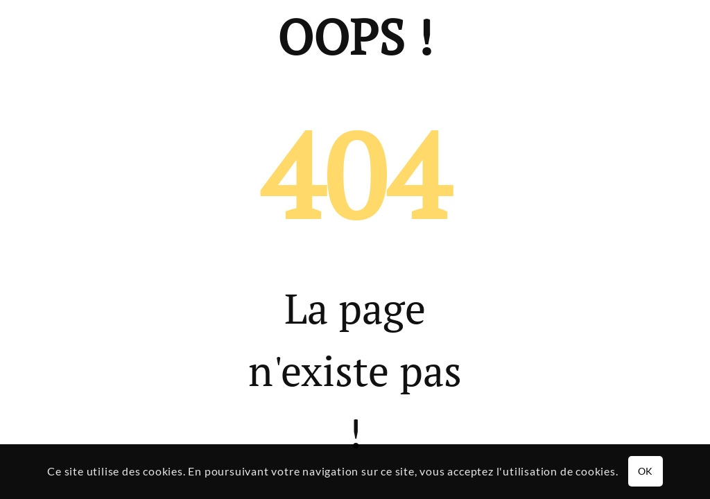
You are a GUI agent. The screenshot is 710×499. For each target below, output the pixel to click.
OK (645, 471)
